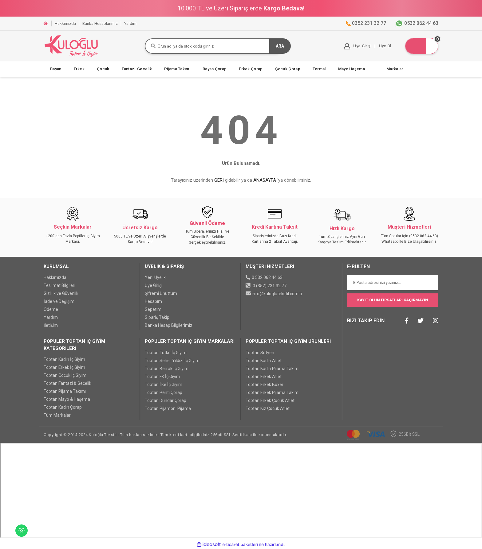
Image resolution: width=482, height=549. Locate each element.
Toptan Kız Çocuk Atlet (268, 408)
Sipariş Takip (157, 317)
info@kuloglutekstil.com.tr (277, 293)
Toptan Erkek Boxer (264, 384)
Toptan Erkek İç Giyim (64, 367)
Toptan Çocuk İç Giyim (65, 375)
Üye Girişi (153, 285)
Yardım (51, 317)
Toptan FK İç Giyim (162, 376)
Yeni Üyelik (155, 277)
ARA (280, 46)
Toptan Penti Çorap (163, 392)
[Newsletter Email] (393, 282)
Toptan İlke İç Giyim (163, 384)
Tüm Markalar (57, 415)
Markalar (394, 69)
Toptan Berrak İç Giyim (166, 368)
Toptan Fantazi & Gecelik (67, 383)
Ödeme (51, 309)
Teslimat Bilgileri (59, 285)
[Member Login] (357, 46)
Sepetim (153, 309)
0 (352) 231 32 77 (269, 285)
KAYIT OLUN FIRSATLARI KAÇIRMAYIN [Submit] (392, 300)
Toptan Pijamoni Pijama (168, 408)
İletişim (51, 325)
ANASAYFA (264, 180)
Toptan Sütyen (260, 352)
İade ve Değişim (59, 301)
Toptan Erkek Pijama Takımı (272, 392)
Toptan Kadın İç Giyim (64, 359)
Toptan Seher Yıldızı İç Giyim (172, 360)
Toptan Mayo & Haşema (67, 399)
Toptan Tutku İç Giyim (166, 352)
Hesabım (153, 301)
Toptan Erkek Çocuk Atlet (270, 400)
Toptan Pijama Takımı (65, 391)
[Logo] (71, 46)
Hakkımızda (55, 277)
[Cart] (421, 46)
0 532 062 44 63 (267, 277)
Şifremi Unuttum (161, 293)
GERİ (219, 180)
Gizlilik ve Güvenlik (61, 293)
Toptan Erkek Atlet (264, 376)
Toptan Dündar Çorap (165, 400)
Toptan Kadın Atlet (264, 360)
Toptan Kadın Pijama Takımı (272, 368)
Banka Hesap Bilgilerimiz (168, 325)
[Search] (214, 46)
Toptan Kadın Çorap (63, 407)
